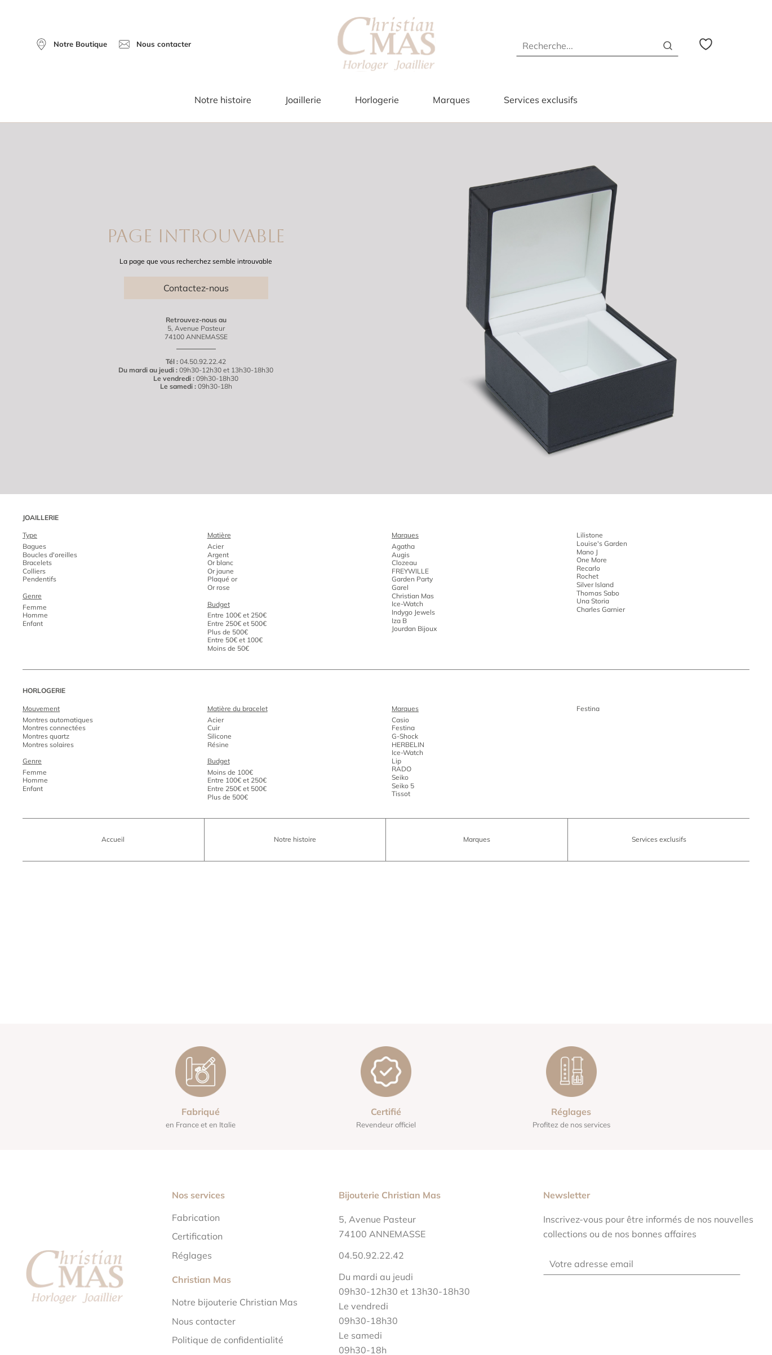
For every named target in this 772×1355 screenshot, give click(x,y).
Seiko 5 (403, 785)
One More (591, 560)
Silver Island (595, 584)
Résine (218, 744)
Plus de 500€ (227, 632)
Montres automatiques (58, 720)
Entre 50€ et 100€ (235, 640)
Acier (215, 546)
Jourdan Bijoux (414, 628)
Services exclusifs (541, 99)
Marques (451, 99)
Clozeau (404, 562)
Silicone (219, 736)
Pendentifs (39, 579)
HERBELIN (408, 744)
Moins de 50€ (228, 648)
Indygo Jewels (413, 612)
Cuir (213, 727)
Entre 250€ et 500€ (237, 623)
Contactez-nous (196, 288)
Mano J (587, 552)
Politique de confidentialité (227, 1339)
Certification (197, 1236)
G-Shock (405, 736)
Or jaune (220, 571)
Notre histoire (222, 99)
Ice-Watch (407, 603)
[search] (667, 45)
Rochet (587, 576)
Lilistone (589, 535)
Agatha (403, 546)
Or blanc (220, 562)
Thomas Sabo (597, 593)
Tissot (401, 793)
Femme (35, 607)
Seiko (400, 777)
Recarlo (588, 568)
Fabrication (196, 1217)
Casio (400, 720)
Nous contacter (204, 1321)
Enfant (33, 623)
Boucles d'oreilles (50, 554)
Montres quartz (46, 736)
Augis (401, 554)
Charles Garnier (600, 609)
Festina (403, 727)
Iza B (399, 620)
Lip (396, 761)
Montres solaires (48, 744)
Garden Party (412, 579)
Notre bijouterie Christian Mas (235, 1302)
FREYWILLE (410, 571)
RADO (401, 769)
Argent (218, 554)
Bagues (34, 546)
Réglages (192, 1255)
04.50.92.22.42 (203, 361)
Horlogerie (377, 99)
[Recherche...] (583, 45)
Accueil (113, 839)
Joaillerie (303, 99)
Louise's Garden (601, 543)
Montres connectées (54, 727)
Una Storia (592, 601)
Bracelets (37, 562)
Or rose (218, 587)
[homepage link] (386, 44)
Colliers (34, 571)
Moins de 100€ (230, 772)
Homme (35, 615)
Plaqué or (222, 579)
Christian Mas (413, 596)
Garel (400, 587)
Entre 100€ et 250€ (237, 615)
